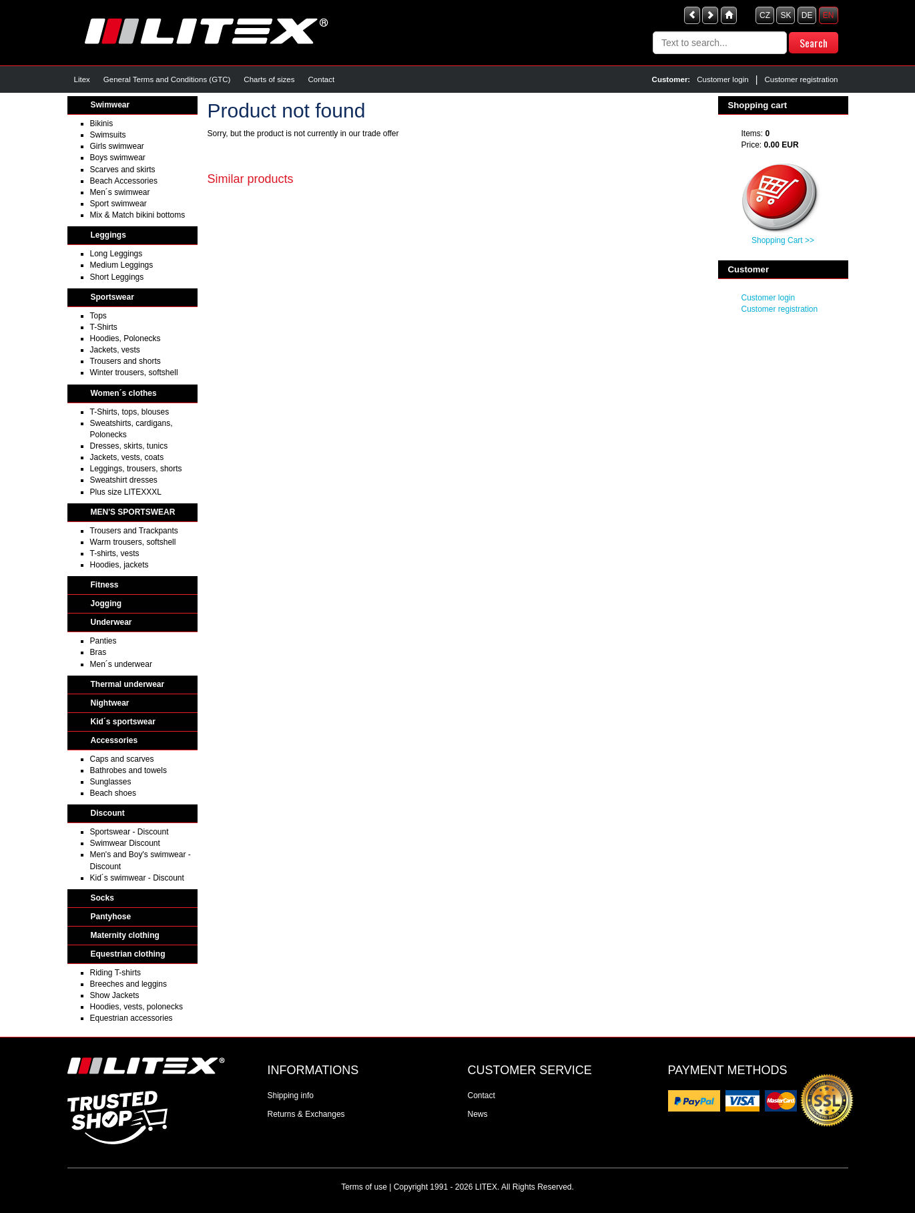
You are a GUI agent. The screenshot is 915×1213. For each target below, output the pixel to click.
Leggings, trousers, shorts (136, 468)
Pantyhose (111, 916)
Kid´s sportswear (123, 721)
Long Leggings (116, 253)
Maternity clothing (125, 935)
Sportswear (112, 297)
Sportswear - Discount (129, 831)
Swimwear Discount (125, 843)
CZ (764, 15)
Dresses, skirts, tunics (129, 446)
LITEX (486, 1187)
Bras (98, 652)
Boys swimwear (117, 157)
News (478, 1114)
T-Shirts (103, 327)
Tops (98, 315)
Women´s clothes (124, 393)
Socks (102, 898)
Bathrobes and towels (128, 770)
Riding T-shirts (115, 972)
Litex (82, 79)
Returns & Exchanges (306, 1114)
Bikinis (101, 123)
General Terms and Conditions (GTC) (167, 79)
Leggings (108, 235)
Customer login (722, 79)
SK (785, 15)
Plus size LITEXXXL (126, 492)
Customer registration (801, 79)
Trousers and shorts (125, 361)
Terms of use (364, 1187)
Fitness (105, 584)
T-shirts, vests (114, 553)
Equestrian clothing (128, 954)
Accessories (114, 740)
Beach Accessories (124, 181)
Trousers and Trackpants (134, 530)
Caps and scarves (122, 759)
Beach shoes (113, 793)
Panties (103, 641)
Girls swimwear (117, 146)
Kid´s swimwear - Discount (137, 878)
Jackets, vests (115, 349)
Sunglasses (110, 781)
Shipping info (291, 1095)
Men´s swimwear (120, 192)
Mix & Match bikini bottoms (138, 215)
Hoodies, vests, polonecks (136, 1006)
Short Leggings (117, 277)
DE (807, 15)
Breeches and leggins (128, 984)
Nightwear (110, 703)
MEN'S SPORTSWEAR (133, 512)
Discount (108, 813)
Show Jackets (114, 995)
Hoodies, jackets (119, 564)
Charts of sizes (269, 79)
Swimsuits (108, 135)
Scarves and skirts (123, 169)
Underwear (111, 622)
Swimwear (110, 104)
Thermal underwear (128, 684)
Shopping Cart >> (782, 240)
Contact (321, 79)
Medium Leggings (122, 265)
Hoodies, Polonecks (125, 338)
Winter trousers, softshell (134, 372)
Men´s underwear (121, 664)
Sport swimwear (118, 203)
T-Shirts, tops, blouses (130, 412)
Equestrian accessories (131, 1018)
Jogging (106, 603)
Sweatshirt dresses (124, 480)
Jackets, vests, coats (127, 457)
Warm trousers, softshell (133, 542)
